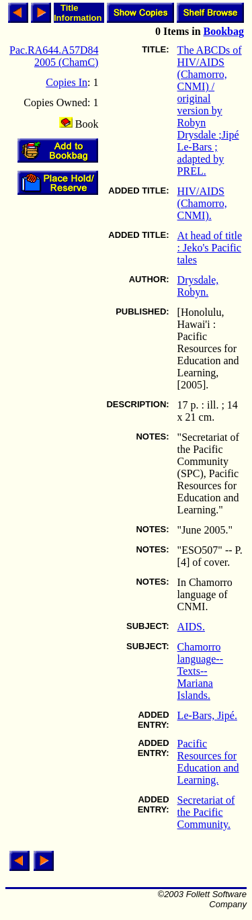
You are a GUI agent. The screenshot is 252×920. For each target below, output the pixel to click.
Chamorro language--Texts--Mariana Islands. (200, 671)
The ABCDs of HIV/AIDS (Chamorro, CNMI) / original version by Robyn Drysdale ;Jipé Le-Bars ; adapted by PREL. (209, 110)
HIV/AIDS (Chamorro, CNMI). (202, 203)
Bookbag (224, 31)
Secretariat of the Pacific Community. (206, 812)
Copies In (66, 82)
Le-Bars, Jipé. (207, 715)
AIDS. (191, 626)
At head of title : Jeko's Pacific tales (209, 247)
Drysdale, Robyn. (198, 286)
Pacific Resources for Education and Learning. (208, 762)
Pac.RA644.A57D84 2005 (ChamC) (53, 56)
